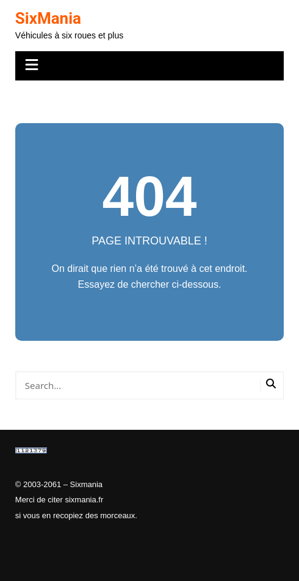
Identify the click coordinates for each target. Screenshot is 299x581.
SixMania (48, 18)
